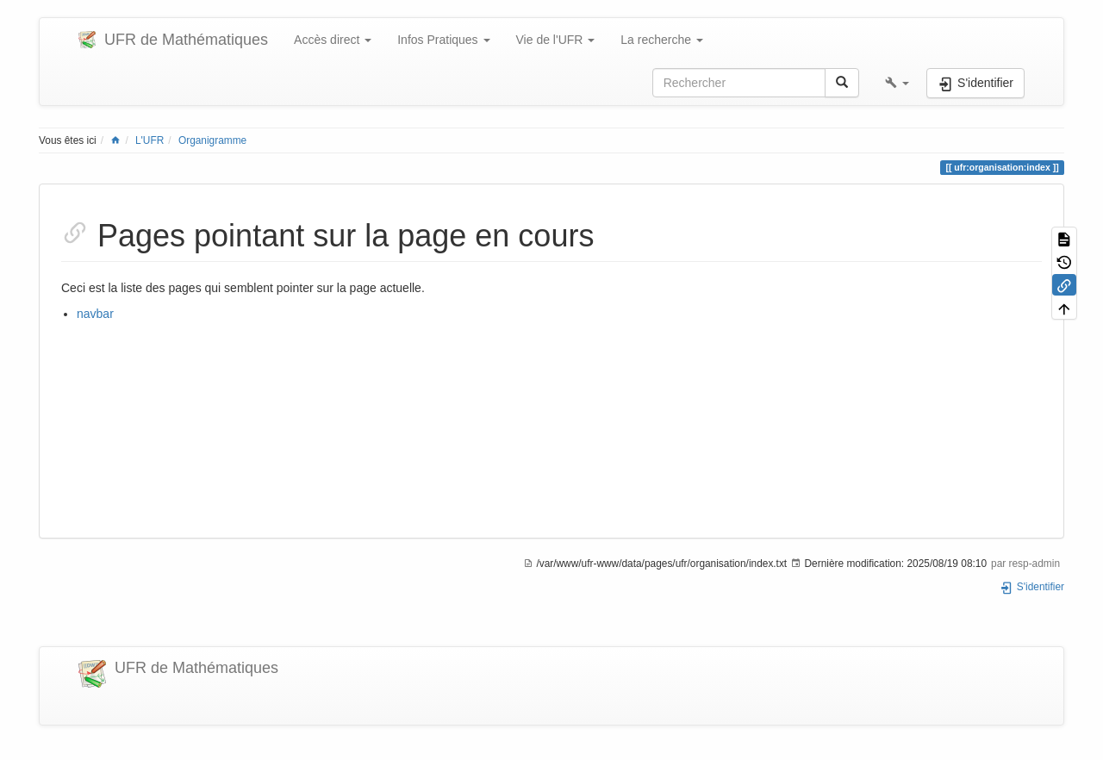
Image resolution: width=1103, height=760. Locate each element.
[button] (897, 82)
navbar (95, 314)
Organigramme (212, 140)
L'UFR (149, 140)
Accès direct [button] (332, 40)
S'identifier (1032, 587)
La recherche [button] (661, 40)
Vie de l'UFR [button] (555, 40)
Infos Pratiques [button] (443, 40)
